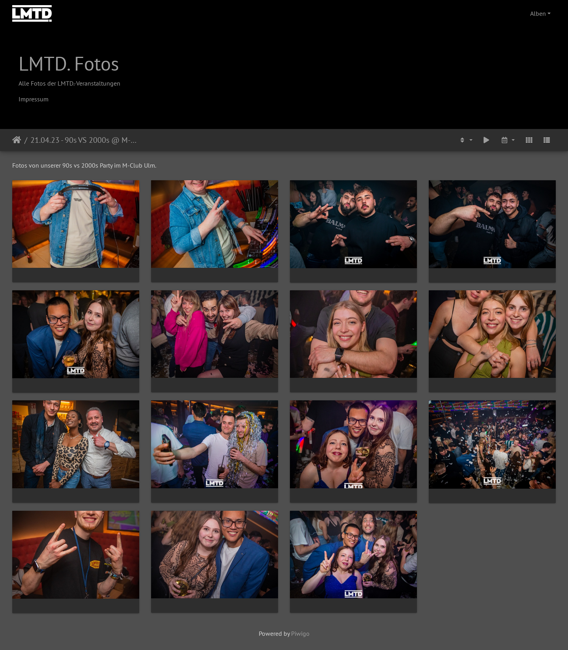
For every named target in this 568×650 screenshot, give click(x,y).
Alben (538, 13)
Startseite (16, 140)
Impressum (34, 99)
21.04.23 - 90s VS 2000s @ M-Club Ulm (85, 140)
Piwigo (300, 633)
